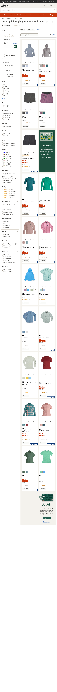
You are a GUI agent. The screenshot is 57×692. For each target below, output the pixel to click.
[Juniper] (23, 472)
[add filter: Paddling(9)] (5, 115)
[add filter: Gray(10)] (5, 156)
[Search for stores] (15, 46)
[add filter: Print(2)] (4, 223)
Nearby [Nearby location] (14, 43)
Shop (8, 6)
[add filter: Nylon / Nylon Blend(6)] (8, 244)
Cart (51, 5)
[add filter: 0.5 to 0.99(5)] (6, 271)
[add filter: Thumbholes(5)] (6, 180)
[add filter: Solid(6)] (4, 221)
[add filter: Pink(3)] (5, 160)
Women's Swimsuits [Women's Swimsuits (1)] (10, 76)
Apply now (46, 518)
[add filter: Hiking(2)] (4, 119)
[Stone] (23, 65)
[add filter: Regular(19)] (5, 134)
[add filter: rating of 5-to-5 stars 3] (9, 190)
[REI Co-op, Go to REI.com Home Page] (3, 5)
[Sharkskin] (40, 65)
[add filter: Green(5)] (5, 158)
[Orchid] (40, 113)
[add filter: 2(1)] (3, 84)
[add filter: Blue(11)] (5, 152)
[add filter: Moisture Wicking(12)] (7, 178)
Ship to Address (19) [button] (9, 55)
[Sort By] (29, 34)
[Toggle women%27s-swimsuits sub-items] (3, 77)
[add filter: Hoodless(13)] (5, 234)
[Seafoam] (40, 472)
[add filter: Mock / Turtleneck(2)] (8, 262)
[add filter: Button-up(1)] (6, 256)
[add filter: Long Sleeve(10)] (6, 214)
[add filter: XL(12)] (4, 94)
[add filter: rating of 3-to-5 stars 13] (9, 194)
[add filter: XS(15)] (4, 86)
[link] (29, 52)
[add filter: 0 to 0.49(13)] (5, 270)
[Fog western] (23, 332)
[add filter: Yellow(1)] (5, 166)
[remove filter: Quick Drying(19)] (6, 176)
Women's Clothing (9, 18)
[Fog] (43, 289)
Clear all (38, 29)
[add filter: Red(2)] (5, 164)
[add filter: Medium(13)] (5, 90)
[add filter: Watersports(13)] (6, 113)
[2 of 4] (28, 62)
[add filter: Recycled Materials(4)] (8, 204)
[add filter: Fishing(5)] (5, 117)
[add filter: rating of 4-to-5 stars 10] (9, 192)
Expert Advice (17, 25)
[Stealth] (43, 425)
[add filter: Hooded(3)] (5, 236)
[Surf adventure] (40, 289)
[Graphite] (23, 113)
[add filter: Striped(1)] (5, 227)
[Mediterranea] (47, 65)
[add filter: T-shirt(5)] (4, 254)
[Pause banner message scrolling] (53, 15)
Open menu (54, 5)
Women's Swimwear (19, 18)
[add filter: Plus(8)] (4, 135)
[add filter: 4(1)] (3, 95)
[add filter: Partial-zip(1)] (5, 260)
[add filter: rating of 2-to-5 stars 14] (9, 196)
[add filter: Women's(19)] (5, 126)
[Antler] (23, 242)
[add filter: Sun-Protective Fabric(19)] (9, 173)
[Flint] (26, 113)
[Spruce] (43, 113)
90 (54, 34)
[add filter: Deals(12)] (4, 106)
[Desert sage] (29, 289)
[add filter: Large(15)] (4, 92)
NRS (3, 18)
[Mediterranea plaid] (23, 425)
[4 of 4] (33, 62)
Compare (25, 84)
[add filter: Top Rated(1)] (6, 182)
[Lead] (26, 242)
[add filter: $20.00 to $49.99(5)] (8, 143)
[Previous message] (4, 15)
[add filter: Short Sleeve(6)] (6, 212)
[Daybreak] (26, 65)
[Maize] (26, 378)
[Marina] (26, 289)
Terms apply (46, 522)
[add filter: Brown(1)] (5, 154)
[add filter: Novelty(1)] (5, 225)
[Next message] (51, 15)
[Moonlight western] (26, 332)
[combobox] (28, 10)
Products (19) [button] (6, 25)
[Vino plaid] (26, 425)
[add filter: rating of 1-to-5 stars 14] (9, 197)
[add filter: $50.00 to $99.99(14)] (8, 145)
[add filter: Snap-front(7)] (6, 258)
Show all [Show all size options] (4, 98)
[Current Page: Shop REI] (4, 1)
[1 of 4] (26, 62)
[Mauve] (43, 65)
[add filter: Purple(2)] (6, 162)
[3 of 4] (31, 62)
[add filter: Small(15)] (4, 88)
